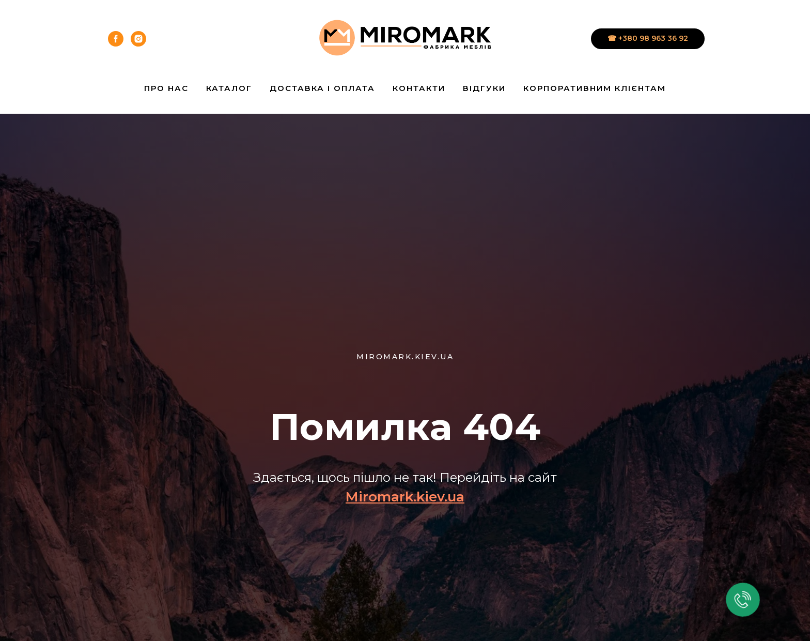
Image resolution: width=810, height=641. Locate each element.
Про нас (166, 88)
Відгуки (484, 88)
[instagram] (138, 39)
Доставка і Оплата (322, 88)
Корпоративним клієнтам (594, 88)
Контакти (419, 88)
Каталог (229, 88)
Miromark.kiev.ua (405, 497)
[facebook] (115, 39)
